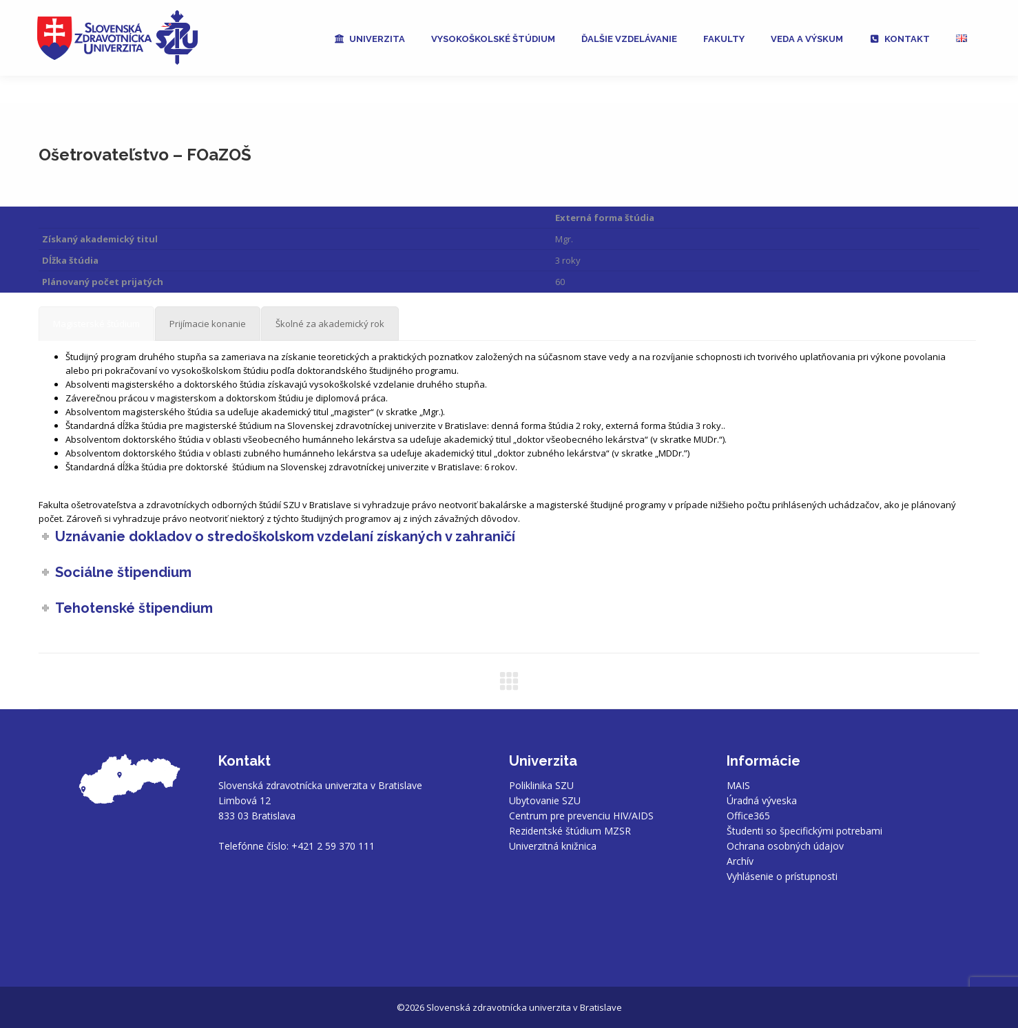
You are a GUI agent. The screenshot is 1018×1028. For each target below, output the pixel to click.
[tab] (96, 323)
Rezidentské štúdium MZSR (570, 830)
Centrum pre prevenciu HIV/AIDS (581, 815)
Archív (740, 861)
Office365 (748, 815)
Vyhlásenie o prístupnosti (782, 876)
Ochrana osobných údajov (785, 845)
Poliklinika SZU (541, 785)
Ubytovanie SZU (545, 800)
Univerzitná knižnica (552, 845)
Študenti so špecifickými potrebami (804, 830)
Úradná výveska (762, 800)
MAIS (738, 785)
